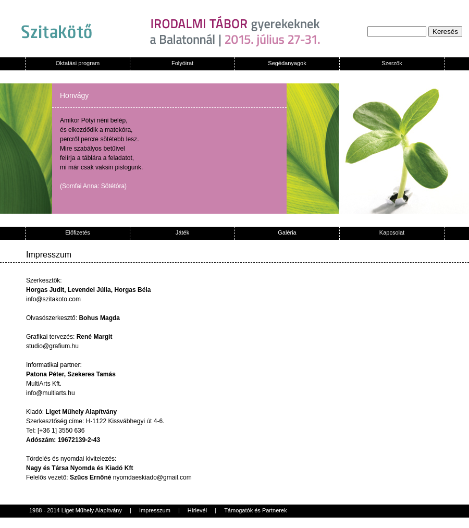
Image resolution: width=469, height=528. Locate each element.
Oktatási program (78, 63)
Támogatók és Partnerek (255, 510)
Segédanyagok (287, 63)
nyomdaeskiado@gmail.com (152, 477)
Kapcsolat (391, 232)
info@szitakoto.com (53, 299)
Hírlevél (197, 510)
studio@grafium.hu (52, 346)
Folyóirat (182, 63)
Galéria (287, 232)
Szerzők (391, 63)
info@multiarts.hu (50, 393)
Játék (182, 232)
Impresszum (154, 510)
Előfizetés (77, 232)
